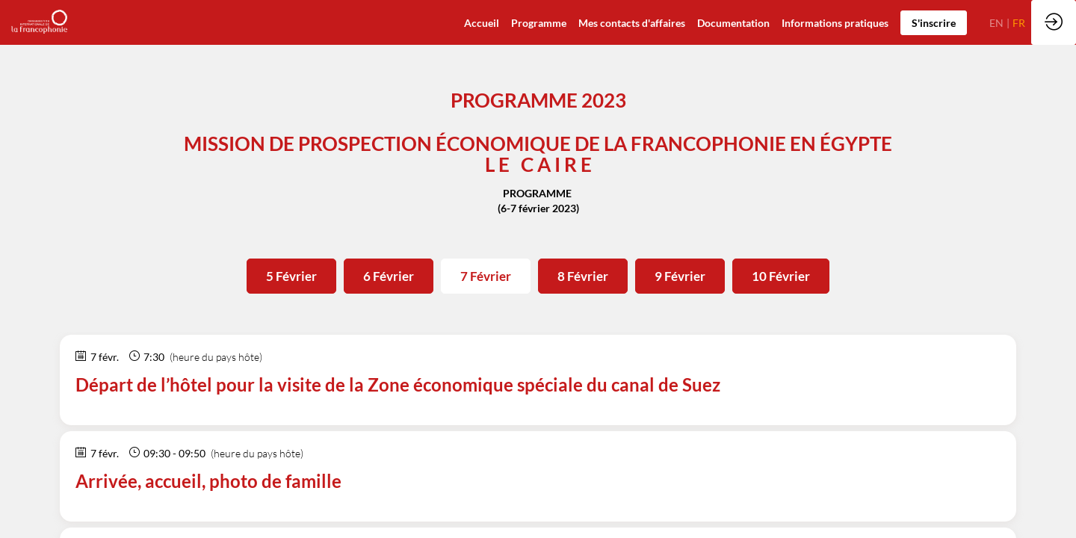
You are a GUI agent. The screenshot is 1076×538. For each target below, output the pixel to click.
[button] (933, 22)
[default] (481, 22)
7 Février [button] (485, 276)
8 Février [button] (582, 276)
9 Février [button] (680, 276)
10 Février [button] (781, 276)
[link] (733, 22)
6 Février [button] (388, 276)
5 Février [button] (291, 276)
